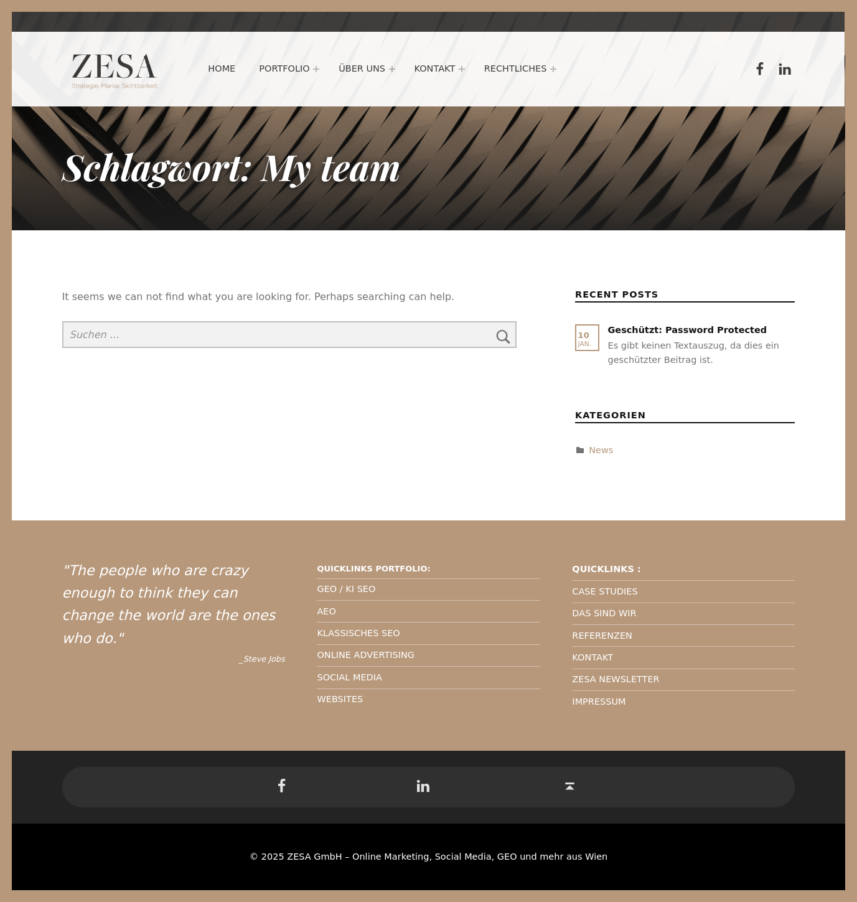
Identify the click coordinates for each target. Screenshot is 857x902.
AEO (326, 611)
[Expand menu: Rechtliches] (553, 69)
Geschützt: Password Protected (687, 330)
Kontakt (435, 68)
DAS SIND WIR (604, 613)
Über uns (362, 68)
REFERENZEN (602, 636)
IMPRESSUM (598, 702)
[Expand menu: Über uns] (392, 69)
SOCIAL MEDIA (349, 677)
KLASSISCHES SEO (358, 633)
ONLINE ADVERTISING (365, 655)
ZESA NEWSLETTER (615, 679)
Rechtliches (515, 68)
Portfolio (285, 68)
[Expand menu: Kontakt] (462, 69)
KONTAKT (592, 657)
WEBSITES (340, 699)
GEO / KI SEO (346, 589)
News (601, 450)
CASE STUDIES (604, 591)
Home (222, 68)
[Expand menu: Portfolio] (316, 69)
